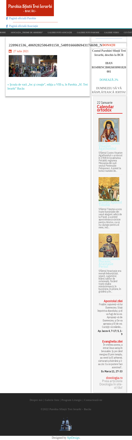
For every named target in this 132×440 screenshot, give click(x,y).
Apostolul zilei (113, 301)
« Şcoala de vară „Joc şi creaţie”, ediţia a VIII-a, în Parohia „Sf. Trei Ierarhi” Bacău (47, 86)
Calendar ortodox (105, 108)
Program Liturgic (71, 400)
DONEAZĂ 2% (109, 79)
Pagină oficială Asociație (23, 26)
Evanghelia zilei (112, 341)
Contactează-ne (93, 400)
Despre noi (36, 400)
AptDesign (73, 437)
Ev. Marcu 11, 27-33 (111, 371)
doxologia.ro (114, 377)
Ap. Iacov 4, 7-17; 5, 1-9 (110, 332)
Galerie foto (52, 400)
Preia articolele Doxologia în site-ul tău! (110, 384)
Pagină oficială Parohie (22, 18)
